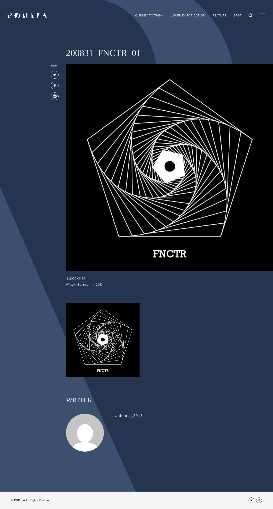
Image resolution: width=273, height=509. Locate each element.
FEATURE (219, 15)
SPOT (238, 15)
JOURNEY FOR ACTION (188, 15)
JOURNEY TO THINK (149, 15)
